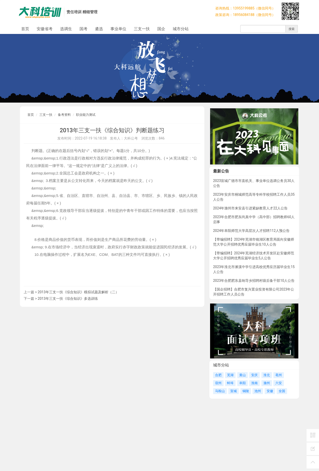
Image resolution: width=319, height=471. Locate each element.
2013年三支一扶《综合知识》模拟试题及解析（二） (78, 292)
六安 (278, 383)
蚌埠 (230, 383)
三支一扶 (142, 28)
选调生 (66, 28)
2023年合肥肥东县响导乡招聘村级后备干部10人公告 (254, 281)
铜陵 (245, 391)
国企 (161, 28)
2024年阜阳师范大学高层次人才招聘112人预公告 (251, 231)
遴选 (99, 28)
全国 (282, 391)
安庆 (254, 375)
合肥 (218, 375)
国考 (83, 28)
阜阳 (242, 383)
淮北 (266, 375)
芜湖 (230, 375)
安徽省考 (45, 28)
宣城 (233, 391)
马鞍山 (220, 391)
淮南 (254, 383)
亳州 (278, 375)
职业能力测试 (85, 115)
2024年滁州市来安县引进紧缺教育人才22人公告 (250, 208)
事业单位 (118, 28)
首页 (25, 28)
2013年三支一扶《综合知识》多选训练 (68, 299)
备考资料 (64, 115)
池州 (257, 391)
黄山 (242, 375)
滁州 (266, 383)
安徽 (270, 391)
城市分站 (181, 28)
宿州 (218, 383)
